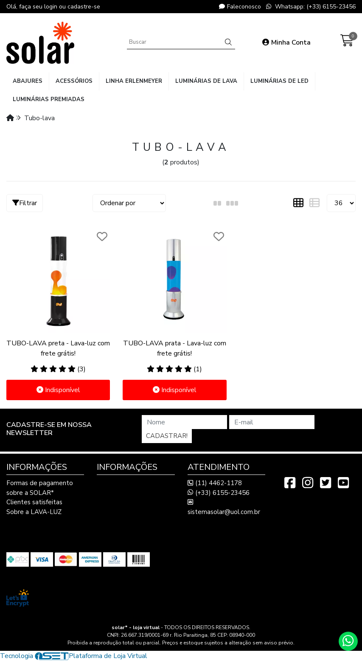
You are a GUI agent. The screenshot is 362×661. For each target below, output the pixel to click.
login (51, 7)
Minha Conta (286, 42)
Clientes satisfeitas (34, 502)
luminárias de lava (206, 81)
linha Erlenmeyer (134, 81)
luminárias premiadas (48, 99)
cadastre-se (83, 7)
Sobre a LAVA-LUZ (34, 512)
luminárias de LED (279, 81)
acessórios (74, 81)
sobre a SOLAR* (30, 493)
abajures (27, 81)
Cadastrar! (167, 436)
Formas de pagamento (39, 483)
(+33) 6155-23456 (219, 493)
